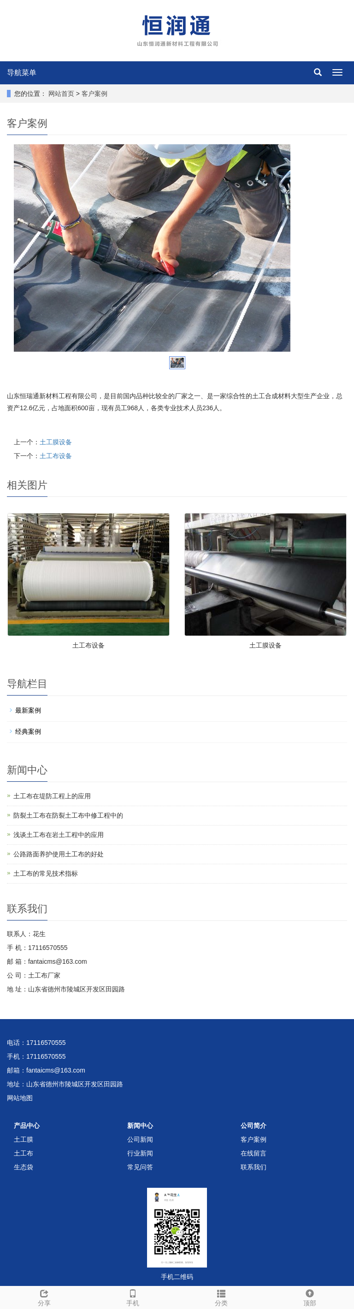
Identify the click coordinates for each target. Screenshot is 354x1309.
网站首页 (61, 93)
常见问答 (140, 1167)
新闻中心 (140, 1125)
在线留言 (253, 1153)
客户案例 (94, 93)
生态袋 (23, 1167)
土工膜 (23, 1139)
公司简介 (253, 1125)
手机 (132, 1296)
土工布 (23, 1153)
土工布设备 (56, 456)
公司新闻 (140, 1139)
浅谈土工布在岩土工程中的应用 (58, 834)
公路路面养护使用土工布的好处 (58, 854)
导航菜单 (21, 73)
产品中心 (27, 1125)
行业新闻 (140, 1153)
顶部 (310, 1296)
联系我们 (253, 1167)
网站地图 (20, 1098)
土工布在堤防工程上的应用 (52, 796)
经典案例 (28, 731)
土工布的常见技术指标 (45, 873)
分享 (44, 1296)
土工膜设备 (56, 442)
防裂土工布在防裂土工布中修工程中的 (68, 815)
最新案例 (28, 710)
